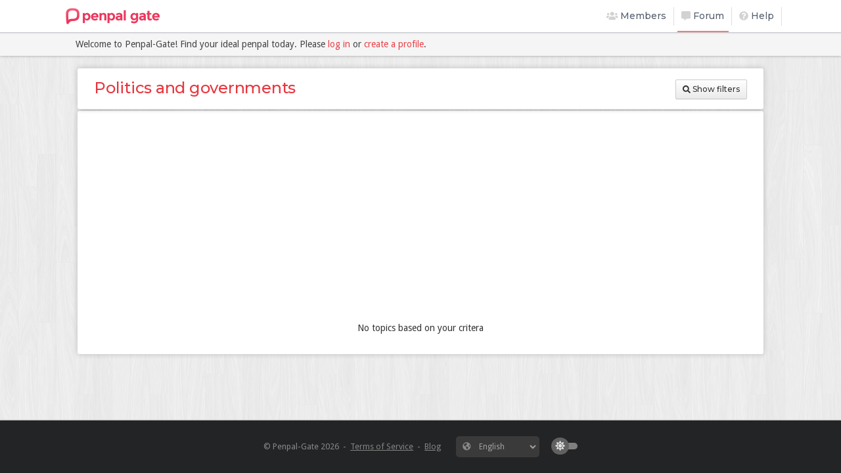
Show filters (711, 89)
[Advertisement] (420, 219)
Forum (702, 16)
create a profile (394, 44)
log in (339, 44)
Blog (432, 446)
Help (756, 16)
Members (636, 16)
